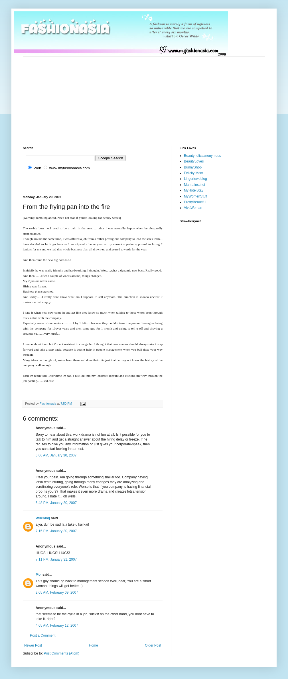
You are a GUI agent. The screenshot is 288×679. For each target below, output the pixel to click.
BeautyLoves (194, 161)
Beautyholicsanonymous (202, 156)
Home (93, 645)
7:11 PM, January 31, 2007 (56, 559)
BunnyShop (193, 167)
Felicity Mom (193, 173)
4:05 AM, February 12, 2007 (57, 625)
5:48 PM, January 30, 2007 (56, 503)
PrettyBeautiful (195, 202)
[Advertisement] (97, 96)
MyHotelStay (193, 190)
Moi (39, 575)
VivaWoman (193, 208)
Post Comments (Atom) (61, 653)
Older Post (153, 645)
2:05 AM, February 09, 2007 (57, 592)
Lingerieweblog (195, 179)
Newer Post (33, 645)
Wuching (43, 518)
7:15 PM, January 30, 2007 (56, 531)
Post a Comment (42, 635)
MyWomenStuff (195, 196)
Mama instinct (194, 185)
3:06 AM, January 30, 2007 (56, 455)
